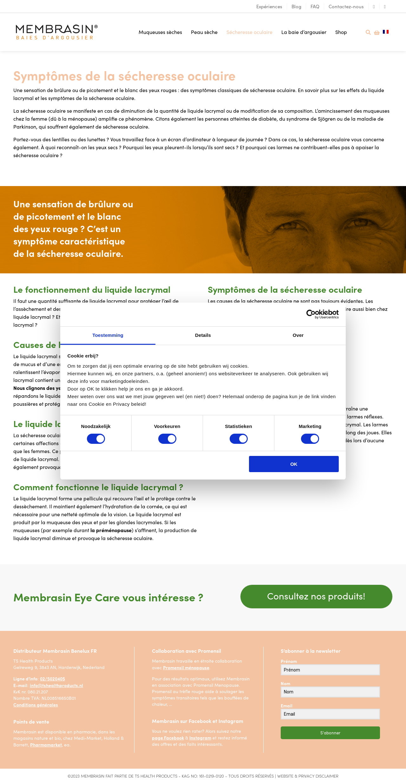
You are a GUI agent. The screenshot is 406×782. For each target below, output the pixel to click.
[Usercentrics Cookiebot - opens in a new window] (311, 314)
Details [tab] (203, 335)
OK (294, 464)
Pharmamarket (46, 744)
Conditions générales (35, 704)
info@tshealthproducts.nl (56, 685)
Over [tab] (298, 335)
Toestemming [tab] (107, 335)
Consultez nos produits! (316, 595)
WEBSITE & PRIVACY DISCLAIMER (307, 775)
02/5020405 (52, 678)
